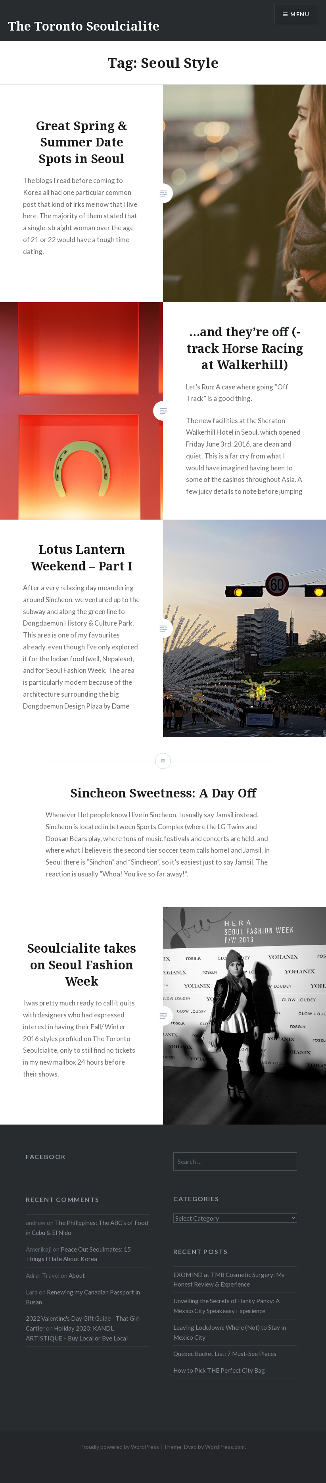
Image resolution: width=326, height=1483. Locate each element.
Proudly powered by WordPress (119, 1446)
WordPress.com (225, 1446)
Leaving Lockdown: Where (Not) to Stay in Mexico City (229, 1332)
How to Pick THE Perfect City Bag (219, 1370)
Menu (299, 14)
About (77, 1275)
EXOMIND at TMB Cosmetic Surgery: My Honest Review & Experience (229, 1279)
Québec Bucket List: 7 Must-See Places (224, 1353)
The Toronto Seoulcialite (83, 26)
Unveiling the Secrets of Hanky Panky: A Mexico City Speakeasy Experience (226, 1305)
